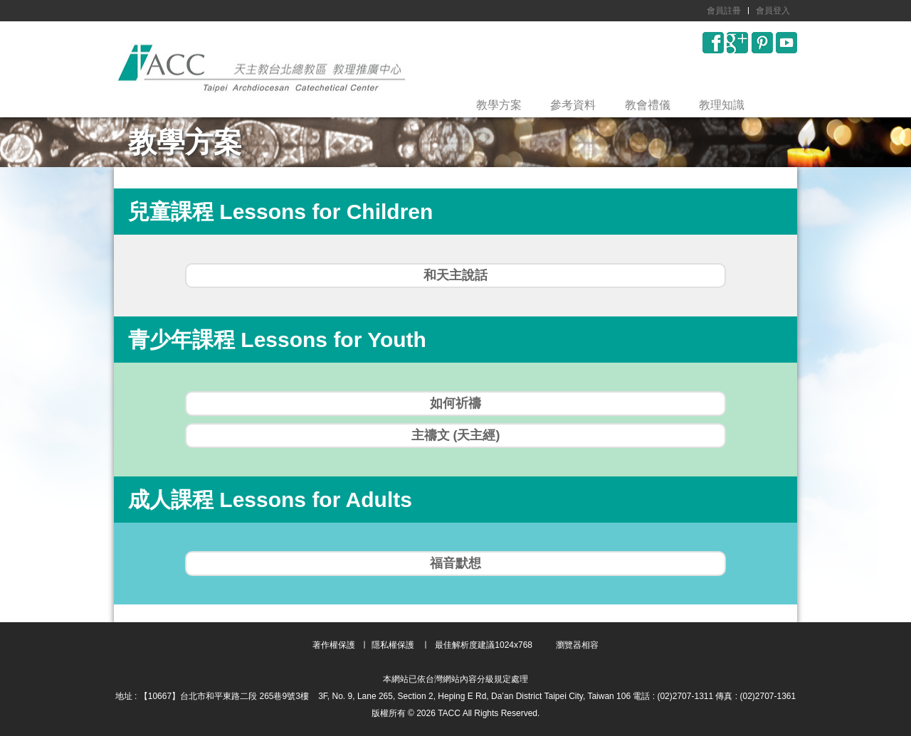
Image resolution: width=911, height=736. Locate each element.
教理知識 (721, 105)
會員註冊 (724, 11)
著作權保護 (333, 645)
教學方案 (499, 105)
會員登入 (773, 11)
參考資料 (573, 105)
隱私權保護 (393, 645)
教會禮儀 (647, 105)
